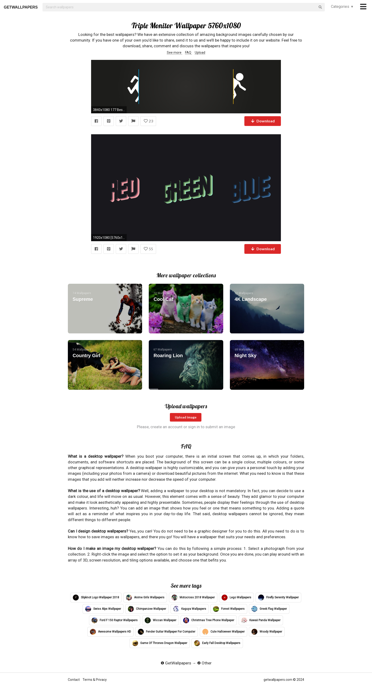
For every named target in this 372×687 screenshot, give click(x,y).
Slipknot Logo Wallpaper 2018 (96, 598)
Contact (74, 680)
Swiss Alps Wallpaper (103, 609)
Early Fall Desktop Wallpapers (217, 643)
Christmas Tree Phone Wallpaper (208, 620)
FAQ (188, 52)
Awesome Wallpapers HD (110, 632)
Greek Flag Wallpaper (269, 609)
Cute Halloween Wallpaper (223, 632)
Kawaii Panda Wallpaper (260, 620)
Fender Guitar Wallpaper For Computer (166, 632)
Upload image (185, 417)
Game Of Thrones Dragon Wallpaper (159, 643)
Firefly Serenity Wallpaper (278, 598)
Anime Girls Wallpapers (145, 598)
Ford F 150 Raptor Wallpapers (115, 620)
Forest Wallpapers (229, 609)
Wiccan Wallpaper (160, 620)
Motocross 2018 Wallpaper (193, 598)
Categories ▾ (342, 6)
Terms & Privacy (95, 680)
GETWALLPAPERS (21, 7)
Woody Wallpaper (266, 632)
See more (174, 52)
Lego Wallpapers (236, 598)
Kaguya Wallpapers (189, 609)
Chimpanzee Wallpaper (147, 609)
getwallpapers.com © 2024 (284, 680)
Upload (200, 52)
